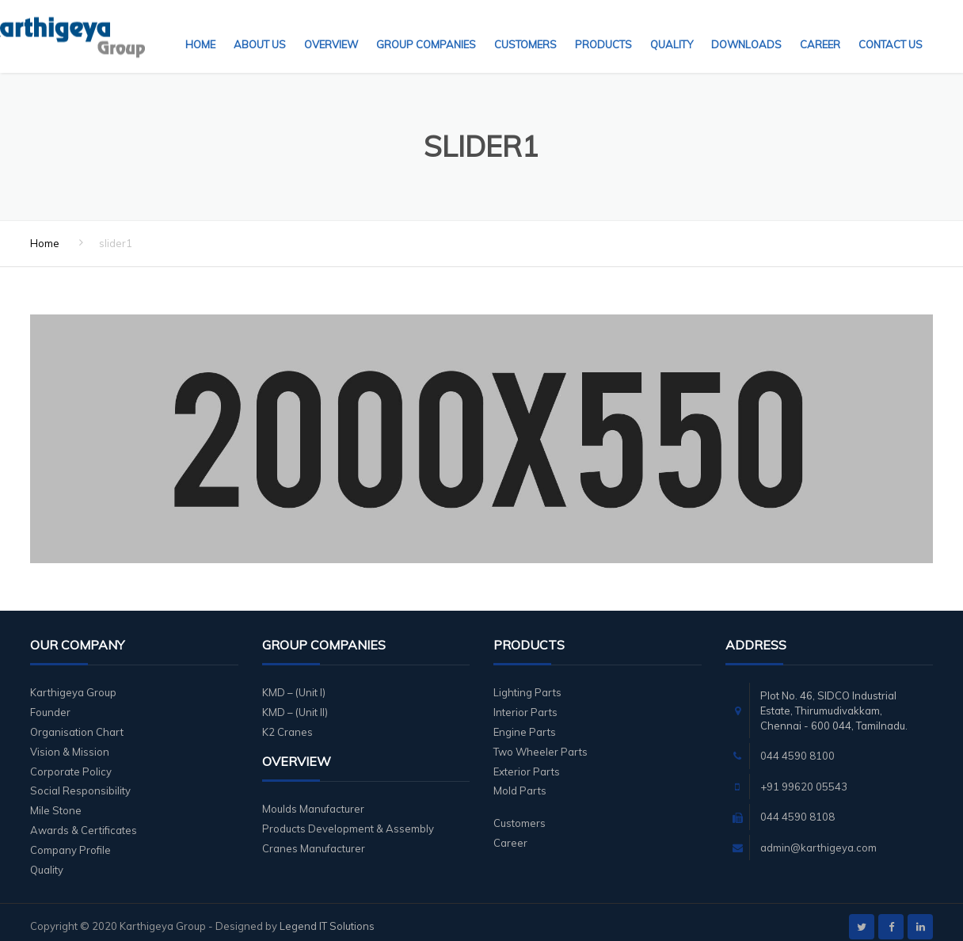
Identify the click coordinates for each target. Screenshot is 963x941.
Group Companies (426, 27)
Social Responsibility (80, 781)
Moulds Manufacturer (313, 799)
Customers (525, 27)
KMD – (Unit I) (293, 682)
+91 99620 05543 (803, 777)
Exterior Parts (526, 762)
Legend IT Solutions (327, 916)
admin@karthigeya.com (818, 838)
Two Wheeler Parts (540, 742)
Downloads (746, 27)
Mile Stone (56, 800)
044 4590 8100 (797, 746)
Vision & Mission (69, 742)
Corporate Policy (71, 762)
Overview (331, 27)
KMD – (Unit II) (295, 702)
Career (820, 27)
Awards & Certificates (83, 820)
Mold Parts (519, 781)
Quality (671, 27)
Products (603, 27)
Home (200, 27)
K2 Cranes (287, 722)
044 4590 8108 (797, 807)
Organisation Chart (77, 722)
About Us (260, 27)
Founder (50, 702)
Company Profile (70, 840)
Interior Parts (525, 702)
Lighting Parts (527, 682)
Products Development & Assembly (348, 819)
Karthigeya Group (73, 682)
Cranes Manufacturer (313, 838)
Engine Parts (524, 722)
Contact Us (890, 27)
